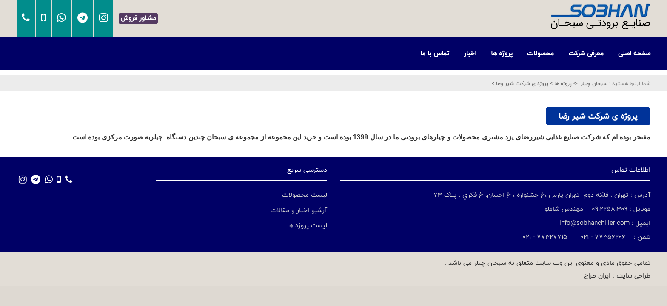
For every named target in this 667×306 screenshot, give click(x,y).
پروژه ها (502, 53)
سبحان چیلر (594, 83)
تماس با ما (434, 53)
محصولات (540, 53)
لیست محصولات (304, 195)
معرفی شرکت (586, 53)
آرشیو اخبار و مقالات (299, 210)
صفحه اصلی (634, 53)
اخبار (470, 53)
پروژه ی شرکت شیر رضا (521, 83)
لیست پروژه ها (307, 225)
